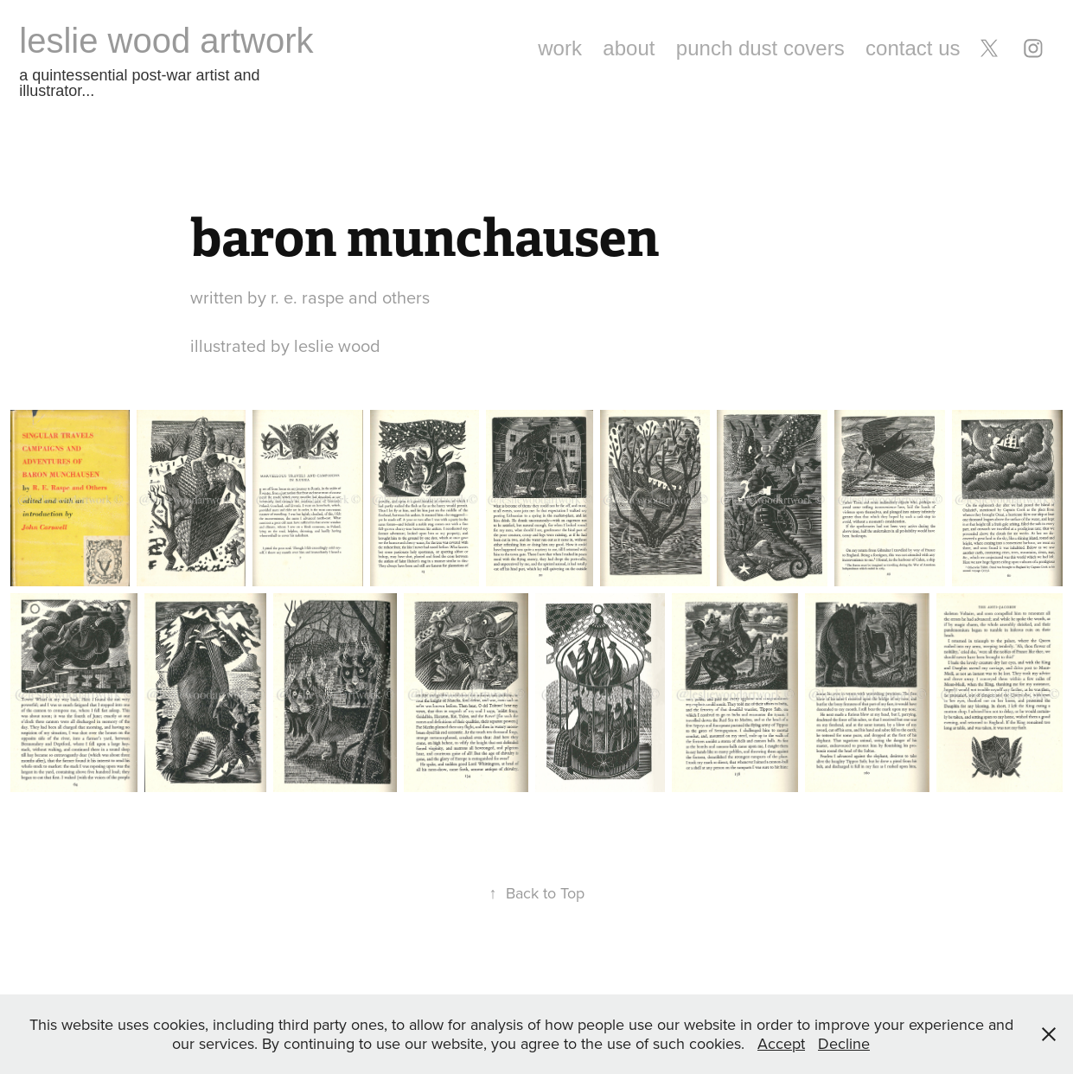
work (560, 48)
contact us (912, 48)
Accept (781, 1043)
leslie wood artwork (166, 41)
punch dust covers (760, 48)
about (629, 48)
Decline (844, 1043)
